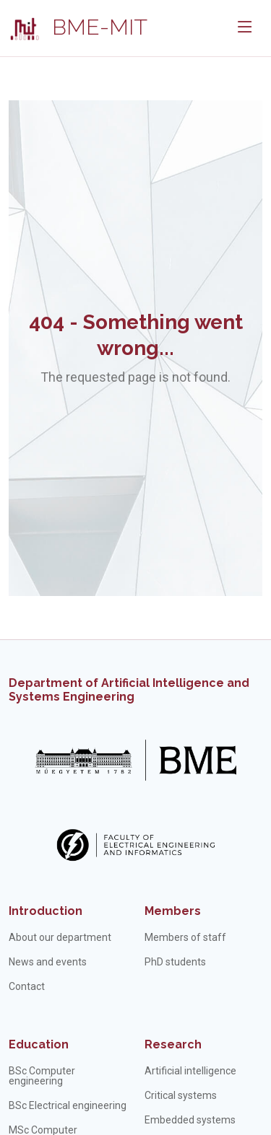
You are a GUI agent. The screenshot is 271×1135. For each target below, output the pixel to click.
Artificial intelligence (190, 1071)
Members (173, 911)
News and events (48, 962)
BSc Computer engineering (42, 1076)
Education (39, 1044)
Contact (27, 986)
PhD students (175, 962)
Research (173, 1044)
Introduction (45, 911)
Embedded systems (190, 1120)
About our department (60, 937)
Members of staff (185, 937)
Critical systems (181, 1095)
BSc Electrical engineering (67, 1105)
